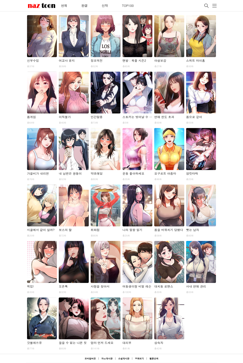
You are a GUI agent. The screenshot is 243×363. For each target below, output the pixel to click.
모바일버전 (90, 358)
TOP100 (128, 5)
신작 (105, 5)
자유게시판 (106, 358)
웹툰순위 (154, 358)
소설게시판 (123, 358)
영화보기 (139, 358)
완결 (84, 5)
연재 (64, 5)
